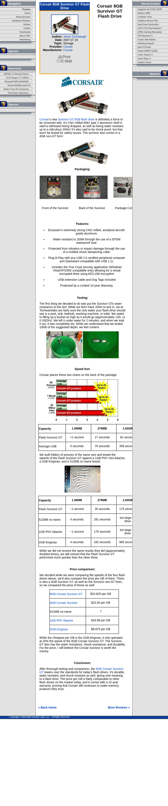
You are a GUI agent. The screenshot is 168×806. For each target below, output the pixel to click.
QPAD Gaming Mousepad (150, 32)
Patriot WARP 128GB (148, 51)
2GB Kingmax (59, 629)
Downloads (25, 32)
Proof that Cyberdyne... (19, 93)
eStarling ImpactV (146, 43)
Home (27, 13)
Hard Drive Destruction (148, 24)
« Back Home (47, 707)
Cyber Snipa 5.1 (145, 55)
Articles (26, 24)
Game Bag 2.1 (144, 58)
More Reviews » (119, 707)
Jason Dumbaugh (74, 36)
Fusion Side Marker (147, 39)
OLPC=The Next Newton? (150, 28)
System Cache (144, 62)
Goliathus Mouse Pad (148, 21)
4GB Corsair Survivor (64, 602)
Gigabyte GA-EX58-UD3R (150, 9)
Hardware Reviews (21, 21)
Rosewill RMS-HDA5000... (17, 81)
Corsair (68, 46)
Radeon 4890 (144, 13)
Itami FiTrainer (144, 47)
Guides (26, 28)
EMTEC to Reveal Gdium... (17, 74)
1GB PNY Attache (61, 620)
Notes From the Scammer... (17, 89)
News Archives (23, 17)
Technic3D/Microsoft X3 (18, 85)
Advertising (25, 39)
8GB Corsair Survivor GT (66, 594)
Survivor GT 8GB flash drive (76, 119)
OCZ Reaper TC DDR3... (18, 78)
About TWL (25, 36)
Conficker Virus (145, 17)
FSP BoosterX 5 (145, 36)
